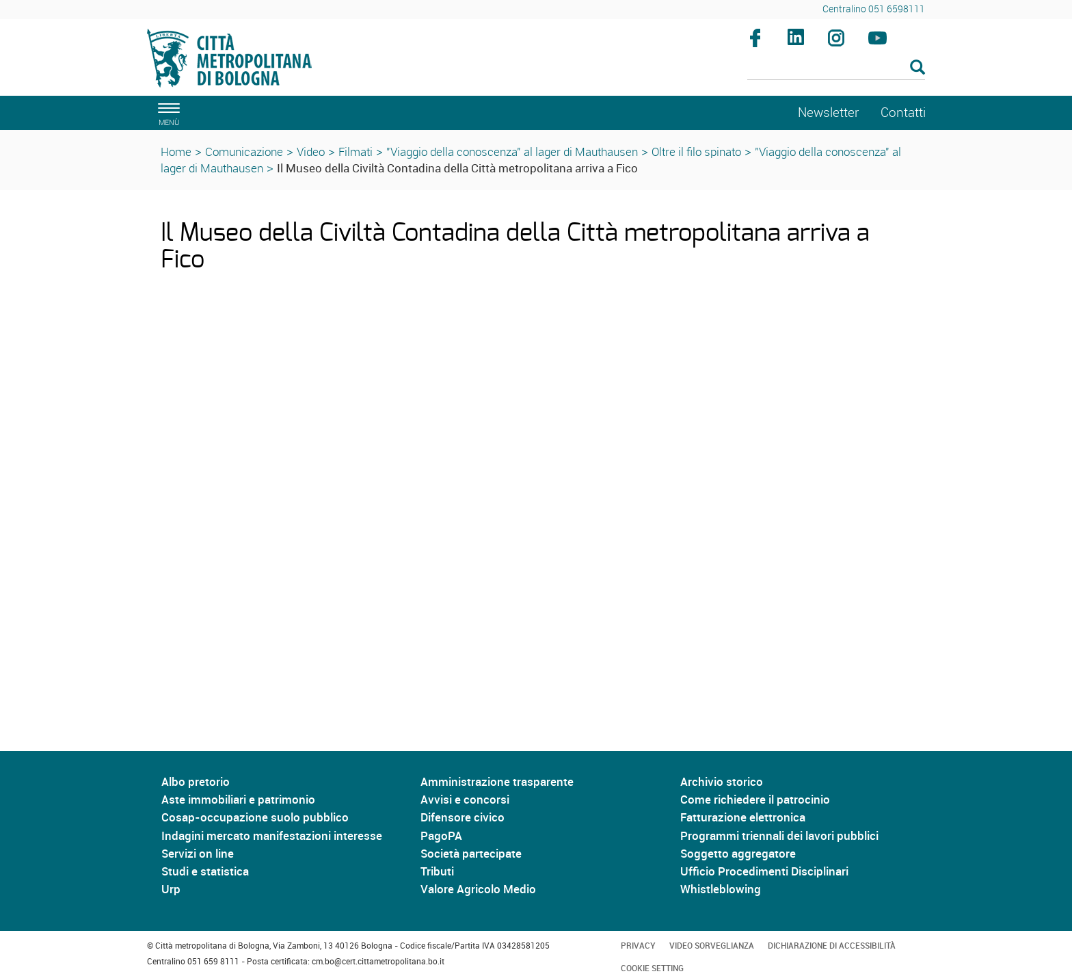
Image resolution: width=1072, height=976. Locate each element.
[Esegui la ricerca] (917, 68)
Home (176, 151)
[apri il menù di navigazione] (167, 112)
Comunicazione (244, 151)
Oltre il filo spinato (696, 151)
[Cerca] (836, 68)
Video (311, 151)
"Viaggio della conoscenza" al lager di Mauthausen (512, 151)
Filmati (355, 151)
